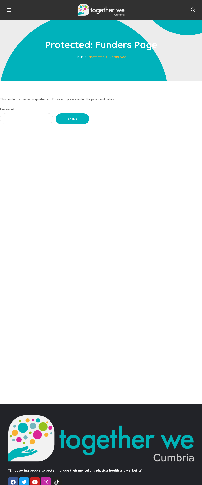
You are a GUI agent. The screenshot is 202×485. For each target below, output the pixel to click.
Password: (26, 115)
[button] (193, 10)
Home (79, 57)
